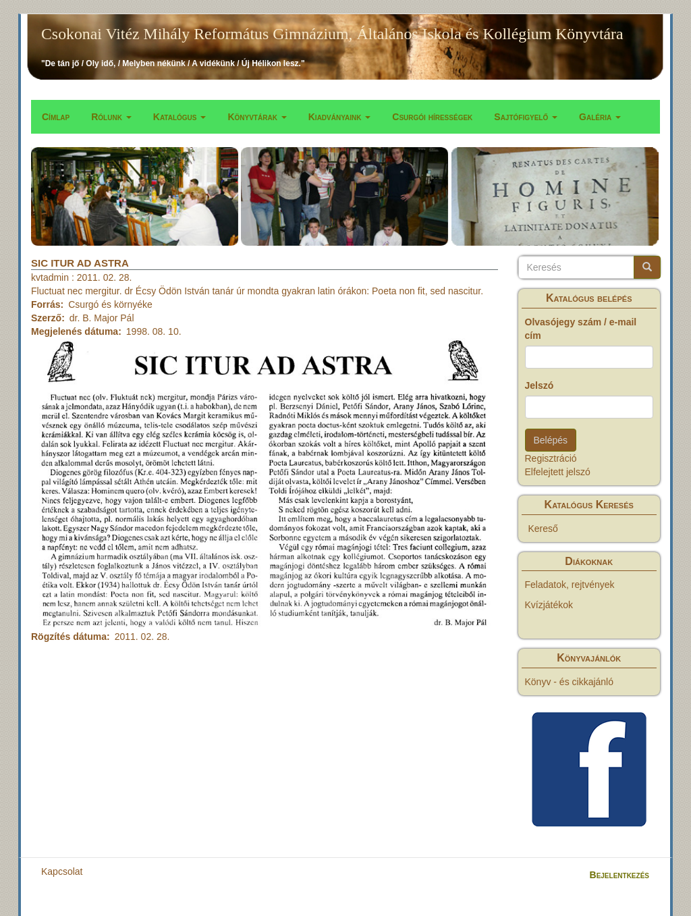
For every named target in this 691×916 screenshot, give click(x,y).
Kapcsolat (61, 871)
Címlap (56, 116)
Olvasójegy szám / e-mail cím (581, 329)
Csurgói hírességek (432, 116)
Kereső (543, 528)
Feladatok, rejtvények (570, 584)
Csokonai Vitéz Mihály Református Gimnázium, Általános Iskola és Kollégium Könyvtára (332, 34)
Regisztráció (551, 458)
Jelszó (539, 385)
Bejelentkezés (619, 874)
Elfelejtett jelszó (557, 471)
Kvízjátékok (549, 604)
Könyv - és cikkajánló (569, 681)
